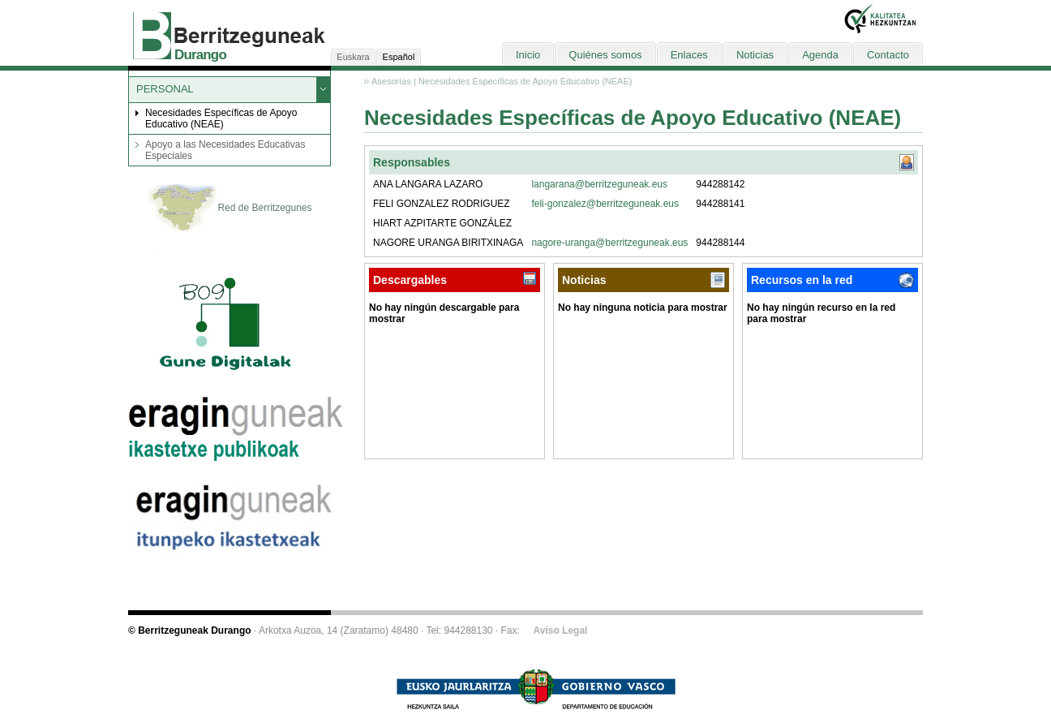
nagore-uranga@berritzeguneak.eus (609, 242)
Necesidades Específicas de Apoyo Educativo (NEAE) (221, 118)
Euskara (353, 57)
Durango (200, 54)
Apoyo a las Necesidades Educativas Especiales (225, 150)
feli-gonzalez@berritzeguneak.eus (605, 203)
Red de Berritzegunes (229, 209)
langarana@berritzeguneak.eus (599, 184)
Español (399, 57)
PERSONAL (165, 89)
